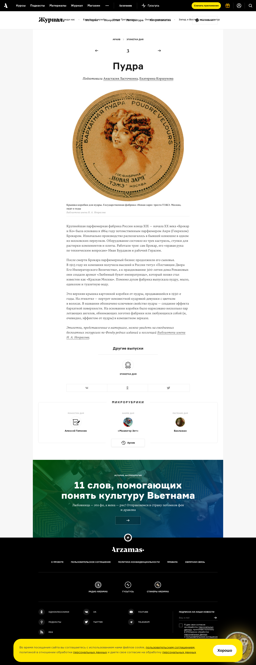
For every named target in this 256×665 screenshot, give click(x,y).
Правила (172, 562)
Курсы (21, 5)
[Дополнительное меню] (107, 5)
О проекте (57, 562)
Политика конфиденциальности (139, 562)
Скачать (206, 5)
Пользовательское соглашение (91, 562)
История (91, 20)
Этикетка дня (135, 39)
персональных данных (90, 652)
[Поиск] (250, 5)
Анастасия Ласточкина (120, 79)
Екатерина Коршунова (156, 79)
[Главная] (128, 549)
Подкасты (37, 5)
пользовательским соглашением (170, 647)
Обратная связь (195, 562)
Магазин (94, 5)
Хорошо (224, 650)
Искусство (112, 20)
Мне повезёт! (207, 20)
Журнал (77, 5)
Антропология (160, 20)
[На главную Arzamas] (5, 5)
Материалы (57, 5)
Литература (134, 20)
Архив (116, 39)
